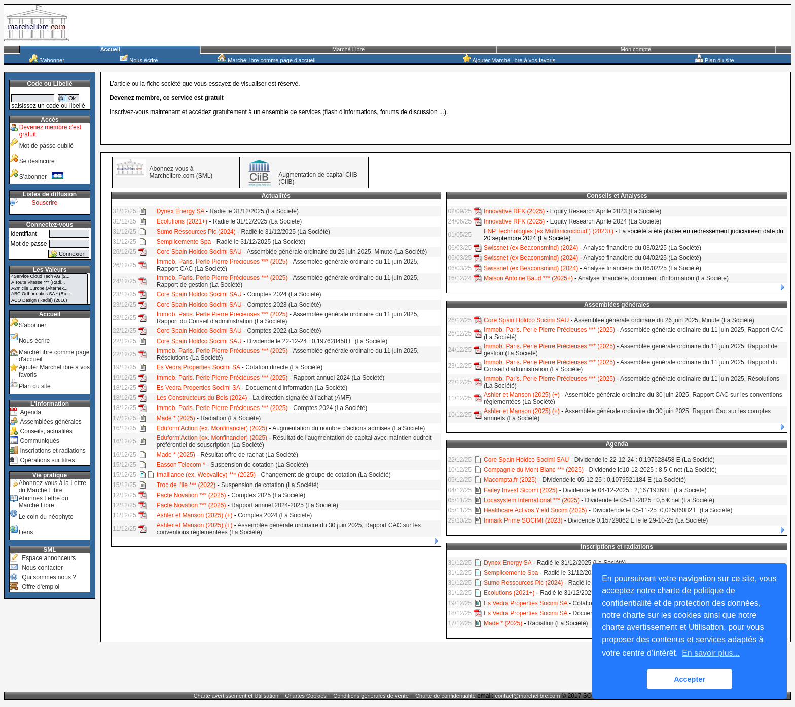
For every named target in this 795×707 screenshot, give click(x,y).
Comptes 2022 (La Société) (284, 330)
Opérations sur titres (47, 460)
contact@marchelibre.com (528, 696)
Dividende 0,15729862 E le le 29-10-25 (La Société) (638, 520)
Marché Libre (348, 49)
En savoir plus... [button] (711, 653)
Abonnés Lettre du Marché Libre (43, 502)
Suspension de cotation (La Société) (259, 464)
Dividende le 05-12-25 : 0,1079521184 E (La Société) (614, 479)
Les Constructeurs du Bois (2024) (202, 397)
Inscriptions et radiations (52, 450)
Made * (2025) (176, 418)
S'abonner (46, 60)
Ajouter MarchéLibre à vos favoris (509, 60)
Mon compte (636, 49)
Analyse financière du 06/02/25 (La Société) (642, 268)
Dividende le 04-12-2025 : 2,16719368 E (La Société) (635, 490)
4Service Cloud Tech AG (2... (48, 277)
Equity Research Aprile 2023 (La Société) (605, 211)
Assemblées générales (50, 421)
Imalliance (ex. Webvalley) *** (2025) (206, 474)
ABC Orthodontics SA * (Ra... (48, 294)
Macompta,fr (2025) (510, 479)
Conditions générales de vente (371, 696)
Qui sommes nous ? (49, 577)
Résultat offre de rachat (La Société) (249, 454)
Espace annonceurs (49, 558)
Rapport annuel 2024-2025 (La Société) (284, 505)
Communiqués (39, 440)
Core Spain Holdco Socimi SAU (199, 251)
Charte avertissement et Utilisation (236, 696)
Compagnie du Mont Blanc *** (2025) (534, 469)
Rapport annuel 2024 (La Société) (338, 377)
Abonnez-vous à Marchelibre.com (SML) (181, 172)
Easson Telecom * (181, 464)
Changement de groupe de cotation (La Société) (326, 474)
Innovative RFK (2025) (514, 211)
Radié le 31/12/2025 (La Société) (253, 211)
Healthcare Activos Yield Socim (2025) (535, 510)
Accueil (110, 49)
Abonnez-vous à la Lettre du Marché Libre (52, 486)
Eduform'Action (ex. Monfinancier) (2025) (212, 428)
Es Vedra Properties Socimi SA (198, 367)
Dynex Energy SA (180, 211)
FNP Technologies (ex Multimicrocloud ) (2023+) (548, 231)
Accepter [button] (689, 679)
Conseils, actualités (46, 431)
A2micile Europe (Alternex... (48, 289)
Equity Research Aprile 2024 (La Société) (605, 221)
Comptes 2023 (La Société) (284, 304)
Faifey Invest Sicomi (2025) (520, 490)
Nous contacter (42, 567)
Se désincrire (37, 161)
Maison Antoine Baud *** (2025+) (528, 278)
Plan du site (714, 60)
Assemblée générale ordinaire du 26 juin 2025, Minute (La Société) (337, 251)
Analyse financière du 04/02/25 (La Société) (642, 258)
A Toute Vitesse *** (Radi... (48, 283)
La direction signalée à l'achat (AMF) (301, 397)
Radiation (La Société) (230, 418)
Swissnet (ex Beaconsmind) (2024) (531, 247)
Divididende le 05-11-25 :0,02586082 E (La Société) (662, 510)
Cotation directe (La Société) (283, 367)
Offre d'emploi (40, 586)
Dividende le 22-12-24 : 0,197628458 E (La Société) (317, 341)
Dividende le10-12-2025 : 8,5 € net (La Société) (653, 469)
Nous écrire (139, 60)
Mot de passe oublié (46, 146)
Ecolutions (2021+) (182, 221)
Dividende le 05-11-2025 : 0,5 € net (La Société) (650, 500)
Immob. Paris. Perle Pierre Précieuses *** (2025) (222, 261)
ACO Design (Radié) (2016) (48, 300)
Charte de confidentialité (445, 696)
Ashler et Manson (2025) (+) (195, 515)
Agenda (30, 412)
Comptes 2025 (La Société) (268, 495)
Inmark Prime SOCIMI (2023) (523, 520)
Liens (26, 532)
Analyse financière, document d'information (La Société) (653, 278)
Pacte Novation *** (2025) (191, 495)
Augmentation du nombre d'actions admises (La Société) (348, 428)
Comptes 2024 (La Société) (284, 294)
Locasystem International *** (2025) (532, 500)
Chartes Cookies (306, 696)
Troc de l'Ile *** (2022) (186, 485)
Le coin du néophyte (46, 516)
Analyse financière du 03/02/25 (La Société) (642, 247)
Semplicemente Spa (184, 241)
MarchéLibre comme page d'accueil (266, 60)
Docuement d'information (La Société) (296, 387)
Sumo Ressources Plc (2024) (196, 231)
